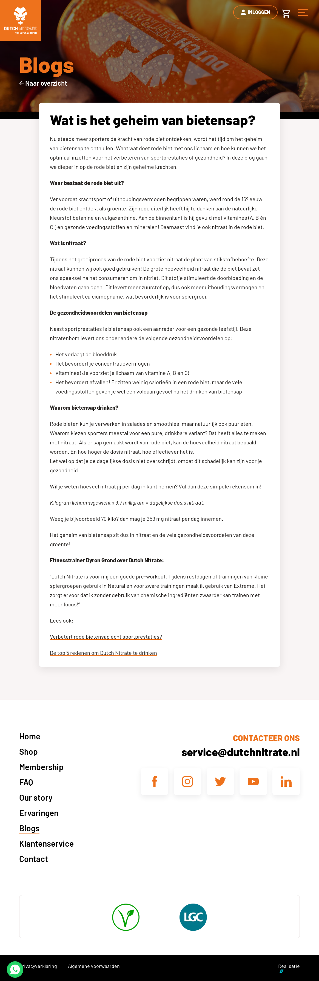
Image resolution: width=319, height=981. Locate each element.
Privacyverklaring (38, 966)
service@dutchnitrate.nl (240, 751)
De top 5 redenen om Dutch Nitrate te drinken (103, 652)
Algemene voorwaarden (94, 966)
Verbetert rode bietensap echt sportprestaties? (106, 636)
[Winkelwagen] (286, 12)
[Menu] (303, 12)
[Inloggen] (255, 12)
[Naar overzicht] (43, 83)
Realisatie (289, 968)
